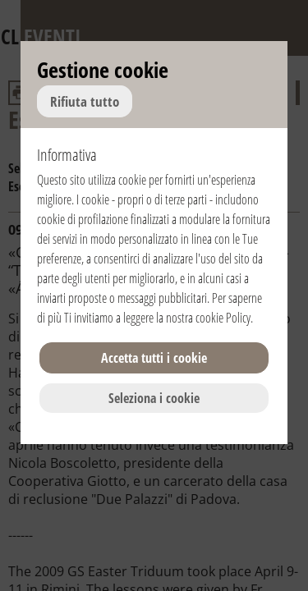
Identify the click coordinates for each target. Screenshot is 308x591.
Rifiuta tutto (84, 101)
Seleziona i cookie (154, 398)
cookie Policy (223, 318)
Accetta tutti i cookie (154, 358)
